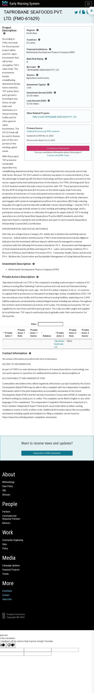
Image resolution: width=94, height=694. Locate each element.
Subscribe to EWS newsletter (47, 453)
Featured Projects (10, 569)
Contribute (7, 590)
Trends (5, 573)
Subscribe (7, 599)
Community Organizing (12, 540)
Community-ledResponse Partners (11, 517)
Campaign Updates (11, 565)
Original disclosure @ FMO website (43, 131)
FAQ (4, 490)
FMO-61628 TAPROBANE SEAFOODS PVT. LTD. (55, 117)
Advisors (6, 523)
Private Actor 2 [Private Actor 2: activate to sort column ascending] (60, 334)
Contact (6, 595)
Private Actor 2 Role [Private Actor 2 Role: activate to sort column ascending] (72, 333)
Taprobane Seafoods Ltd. (59, 344)
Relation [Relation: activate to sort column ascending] (47, 336)
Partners (6, 511)
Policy (5, 548)
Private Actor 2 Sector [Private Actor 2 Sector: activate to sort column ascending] (85, 333)
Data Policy (7, 486)
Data (4, 544)
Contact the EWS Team (58, 155)
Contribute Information (58, 148)
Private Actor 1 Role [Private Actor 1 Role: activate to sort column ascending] (21, 333)
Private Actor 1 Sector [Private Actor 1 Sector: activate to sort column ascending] (33, 333)
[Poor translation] (11, 645)
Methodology (8, 482)
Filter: (47, 324)
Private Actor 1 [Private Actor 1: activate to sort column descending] (8, 334)
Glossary (6, 494)
